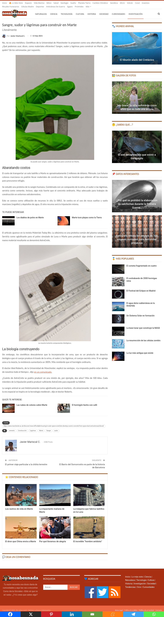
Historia (92, 10)
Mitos (49, 3)
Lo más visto (137, 573)
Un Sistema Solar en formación (140, 312)
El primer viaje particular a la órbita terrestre (26, 461)
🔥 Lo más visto (16, 3)
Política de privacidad (146, 607)
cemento (12, 427)
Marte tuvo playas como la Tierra (87, 214)
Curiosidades (118, 10)
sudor (56, 427)
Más (137, 3)
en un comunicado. (43, 368)
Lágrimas (33, 427)
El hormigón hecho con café (84, 401)
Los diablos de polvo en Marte (30, 214)
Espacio (28, 3)
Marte (41, 427)
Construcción (22, 427)
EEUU (122, 3)
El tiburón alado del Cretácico (137, 56)
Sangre (48, 427)
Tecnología (66, 10)
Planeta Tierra (84, 3)
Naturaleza (41, 10)
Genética (114, 3)
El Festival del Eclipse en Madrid (140, 287)
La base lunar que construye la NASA (143, 324)
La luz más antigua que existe (139, 349)
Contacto (158, 607)
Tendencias (130, 583)
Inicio (4, 3)
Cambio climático (100, 3)
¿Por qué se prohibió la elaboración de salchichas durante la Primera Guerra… (136, 200)
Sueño (73, 3)
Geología (64, 3)
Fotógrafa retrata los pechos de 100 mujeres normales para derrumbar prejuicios (137, 236)
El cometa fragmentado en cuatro (141, 262)
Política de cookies (130, 607)
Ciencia (53, 10)
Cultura (80, 10)
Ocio (139, 583)
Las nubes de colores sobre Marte (32, 401)
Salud (56, 3)
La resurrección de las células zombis (143, 337)
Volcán (130, 3)
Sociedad (104, 10)
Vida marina (39, 3)
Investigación (136, 10)
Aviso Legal (119, 607)
